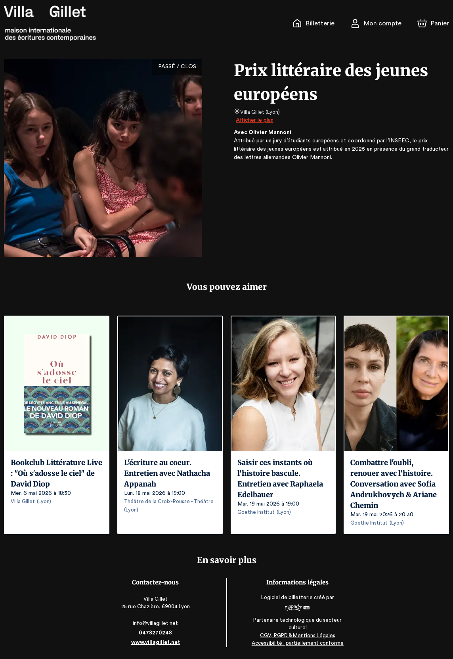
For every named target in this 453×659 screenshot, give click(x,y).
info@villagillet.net (156, 623)
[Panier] (433, 23)
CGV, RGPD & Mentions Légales (297, 635)
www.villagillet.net (156, 642)
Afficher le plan (254, 120)
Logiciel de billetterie (287, 597)
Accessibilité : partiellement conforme (297, 643)
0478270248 (156, 633)
